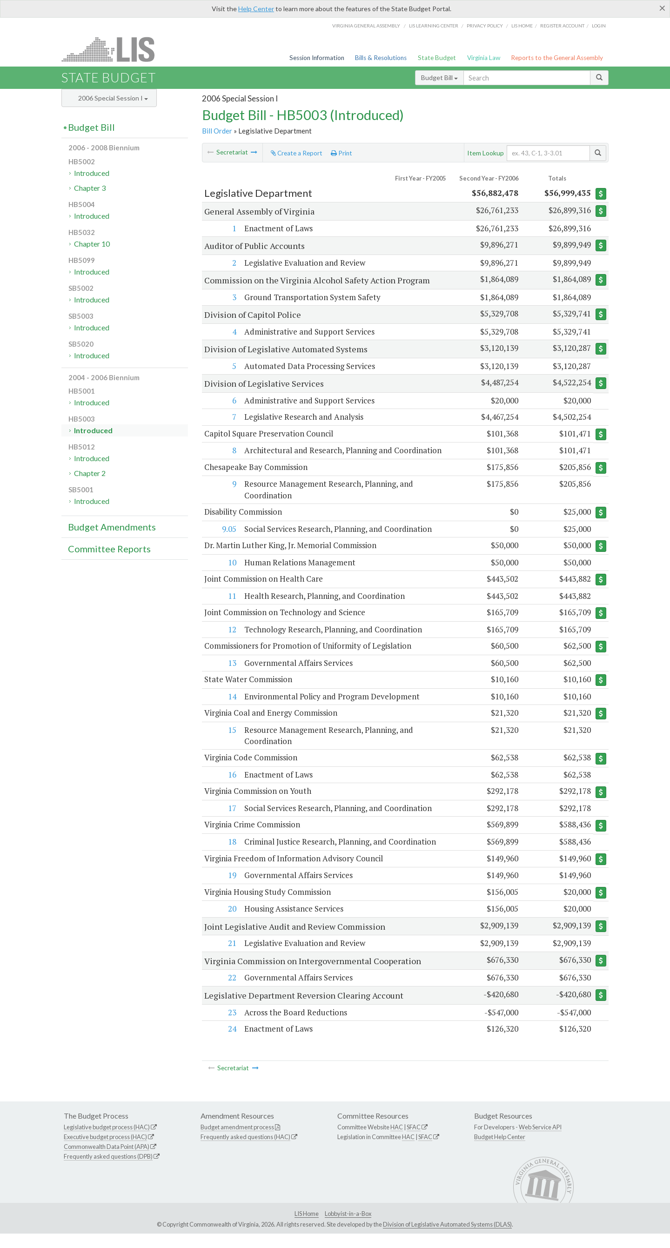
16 (231, 788)
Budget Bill (439, 77)
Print (341, 153)
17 (231, 822)
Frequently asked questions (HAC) (245, 1151)
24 (231, 1043)
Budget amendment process (237, 1141)
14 (231, 709)
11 (231, 608)
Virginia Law (483, 57)
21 (231, 958)
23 (231, 1026)
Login (599, 25)
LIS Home (307, 1228)
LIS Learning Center (433, 25)
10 (231, 574)
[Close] (662, 8)
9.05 (228, 540)
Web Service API (540, 1141)
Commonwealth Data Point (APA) (106, 1161)
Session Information (316, 57)
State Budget (437, 57)
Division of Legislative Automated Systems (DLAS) (447, 1239)
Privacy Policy (485, 25)
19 (231, 889)
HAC (396, 1141)
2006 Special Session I (113, 98)
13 (231, 676)
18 (231, 856)
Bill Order (217, 131)
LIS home (522, 25)
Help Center (256, 9)
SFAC (414, 1141)
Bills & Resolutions (381, 57)
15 (231, 743)
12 (231, 642)
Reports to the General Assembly (557, 57)
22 (231, 992)
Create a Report (296, 153)
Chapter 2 (90, 473)
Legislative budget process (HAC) (107, 1141)
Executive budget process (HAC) (105, 1151)
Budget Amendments (112, 526)
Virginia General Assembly (366, 25)
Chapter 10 (92, 243)
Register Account (562, 25)
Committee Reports (109, 548)
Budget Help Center (499, 1151)
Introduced (91, 172)
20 (231, 923)
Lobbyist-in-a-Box (348, 1228)
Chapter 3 (90, 187)
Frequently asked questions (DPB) (108, 1170)
